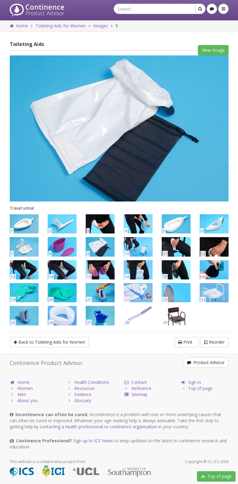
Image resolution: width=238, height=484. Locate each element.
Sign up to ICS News (93, 441)
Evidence (79, 394)
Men (18, 394)
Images (100, 26)
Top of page (216, 476)
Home (19, 26)
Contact (135, 382)
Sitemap (135, 394)
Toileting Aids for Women (61, 26)
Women (21, 388)
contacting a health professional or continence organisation (98, 427)
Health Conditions (88, 382)
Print (186, 342)
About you (24, 400)
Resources (81, 388)
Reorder (214, 342)
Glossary (79, 400)
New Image (213, 50)
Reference (137, 388)
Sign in (191, 382)
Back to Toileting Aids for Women (49, 342)
